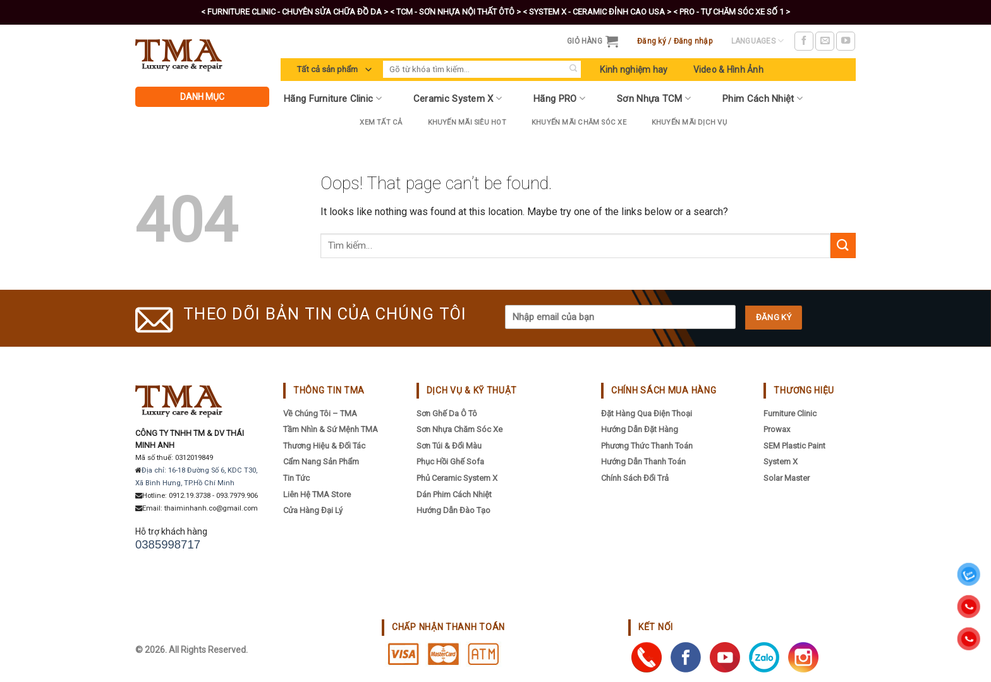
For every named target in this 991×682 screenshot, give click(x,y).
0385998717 (167, 544)
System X (780, 461)
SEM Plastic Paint (794, 445)
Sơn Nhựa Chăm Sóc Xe (459, 429)
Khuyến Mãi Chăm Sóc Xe (579, 122)
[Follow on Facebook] (803, 41)
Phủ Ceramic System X (456, 478)
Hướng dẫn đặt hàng (639, 429)
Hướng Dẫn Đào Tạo (453, 510)
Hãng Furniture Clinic (333, 98)
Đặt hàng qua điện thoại (646, 413)
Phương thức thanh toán (647, 445)
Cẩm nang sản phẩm (321, 461)
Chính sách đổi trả (635, 478)
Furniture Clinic (790, 413)
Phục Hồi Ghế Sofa (450, 461)
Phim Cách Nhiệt (762, 98)
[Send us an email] (824, 41)
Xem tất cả (381, 122)
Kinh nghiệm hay (633, 70)
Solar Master (786, 478)
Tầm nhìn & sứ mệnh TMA (330, 429)
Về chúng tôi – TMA (320, 413)
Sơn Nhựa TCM (654, 98)
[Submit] (573, 69)
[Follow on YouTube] (845, 41)
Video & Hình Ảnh (728, 70)
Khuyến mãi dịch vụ (689, 122)
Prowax (776, 429)
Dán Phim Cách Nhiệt (454, 494)
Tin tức (296, 478)
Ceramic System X (457, 98)
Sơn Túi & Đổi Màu (449, 445)
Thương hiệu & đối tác (324, 445)
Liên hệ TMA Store (317, 494)
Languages (757, 41)
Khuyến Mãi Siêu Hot (467, 122)
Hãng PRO (559, 98)
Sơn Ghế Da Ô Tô (446, 413)
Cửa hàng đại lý (313, 510)
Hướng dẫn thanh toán (643, 461)
